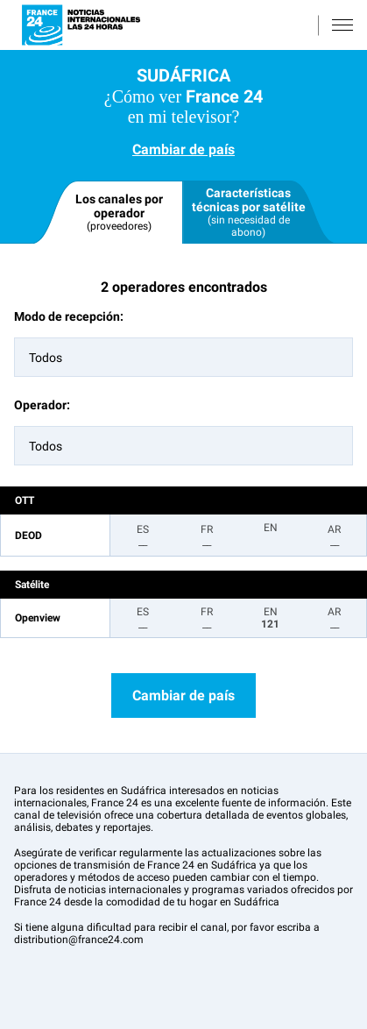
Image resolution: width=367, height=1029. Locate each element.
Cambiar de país (183, 149)
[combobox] (183, 357)
